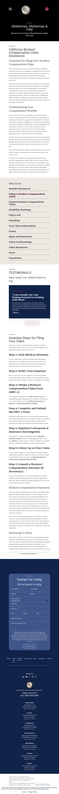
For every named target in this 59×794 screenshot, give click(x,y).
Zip (38, 613)
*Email (32, 594)
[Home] (29, 685)
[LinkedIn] (23, 677)
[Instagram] (32, 677)
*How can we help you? (18, 623)
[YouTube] (26, 677)
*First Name (15, 589)
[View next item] (23, 323)
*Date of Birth (15, 599)
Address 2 (14, 609)
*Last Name (34, 589)
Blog (34, 658)
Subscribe (41, 658)
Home (9, 658)
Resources (28, 658)
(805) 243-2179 (29, 693)
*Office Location (16, 618)
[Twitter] (29, 677)
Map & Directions (29, 709)
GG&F (42, 95)
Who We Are (14, 660)
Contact (49, 658)
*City (12, 613)
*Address (14, 604)
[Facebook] (36, 677)
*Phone (13, 594)
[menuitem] (29, 189)
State (25, 613)
